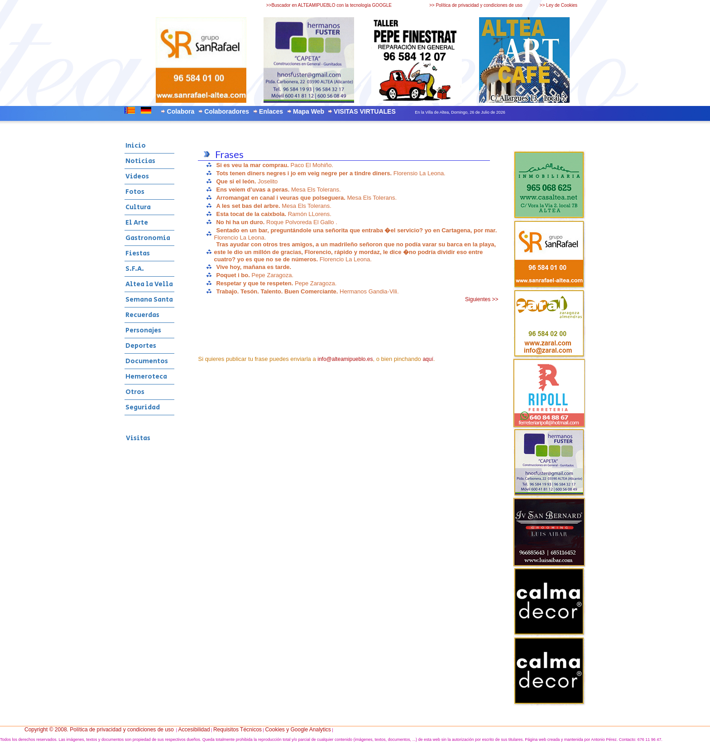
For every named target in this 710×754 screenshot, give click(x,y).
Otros (134, 392)
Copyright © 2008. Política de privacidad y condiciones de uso (99, 729)
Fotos (134, 192)
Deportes (140, 346)
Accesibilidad (194, 729)
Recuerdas (142, 315)
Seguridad (142, 407)
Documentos (146, 361)
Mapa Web (308, 111)
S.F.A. (134, 269)
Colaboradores (226, 111)
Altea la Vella (149, 284)
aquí (427, 359)
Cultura (138, 207)
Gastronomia (147, 238)
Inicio (135, 145)
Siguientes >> (481, 299)
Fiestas (137, 253)
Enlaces (271, 111)
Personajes (143, 330)
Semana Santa (149, 299)
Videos (137, 176)
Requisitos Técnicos (237, 729)
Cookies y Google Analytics (298, 729)
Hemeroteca (146, 376)
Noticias (140, 161)
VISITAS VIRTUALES (365, 111)
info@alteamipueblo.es (345, 359)
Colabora (181, 111)
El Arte (136, 222)
